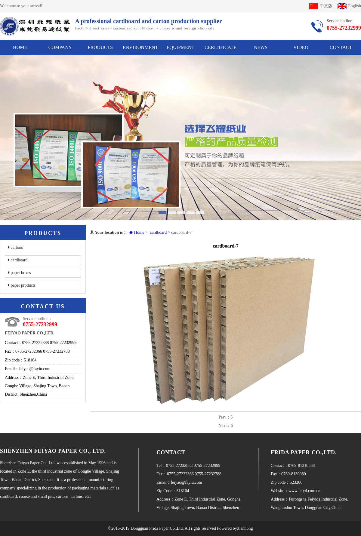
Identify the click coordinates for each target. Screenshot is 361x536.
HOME (20, 47)
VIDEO (300, 47)
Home (136, 232)
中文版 (320, 6)
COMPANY (60, 47)
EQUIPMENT (180, 47)
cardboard (17, 260)
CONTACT (341, 47)
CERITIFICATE (220, 47)
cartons (15, 247)
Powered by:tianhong (235, 528)
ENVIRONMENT (140, 47)
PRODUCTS (100, 47)
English (349, 6)
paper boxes (19, 272)
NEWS (260, 47)
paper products (21, 285)
